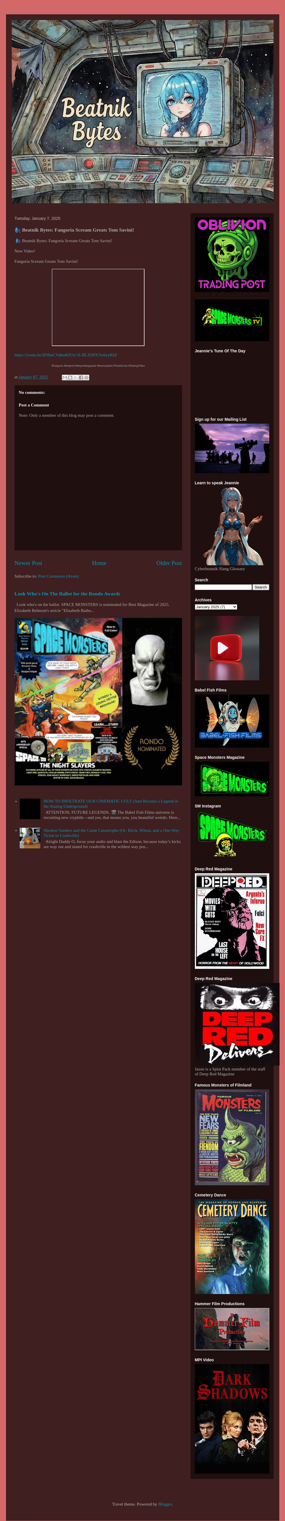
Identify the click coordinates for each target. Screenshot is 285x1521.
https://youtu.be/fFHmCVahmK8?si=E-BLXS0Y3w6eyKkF (66, 355)
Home (99, 563)
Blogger (165, 1504)
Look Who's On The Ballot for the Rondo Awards (67, 593)
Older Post (169, 563)
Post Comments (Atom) (58, 576)
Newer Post (28, 563)
